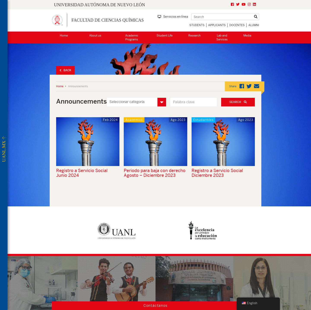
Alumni (253, 25)
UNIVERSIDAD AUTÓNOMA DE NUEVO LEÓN (99, 4)
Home (64, 35)
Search (238, 102)
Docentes (237, 25)
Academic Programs (131, 37)
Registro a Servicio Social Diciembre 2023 (217, 173)
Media (247, 35)
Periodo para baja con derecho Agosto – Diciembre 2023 (155, 173)
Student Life (165, 35)
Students (197, 25)
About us (95, 35)
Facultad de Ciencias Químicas (107, 20)
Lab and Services (222, 37)
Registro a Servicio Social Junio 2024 (82, 173)
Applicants (217, 25)
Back (65, 70)
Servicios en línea (173, 16)
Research (194, 35)
